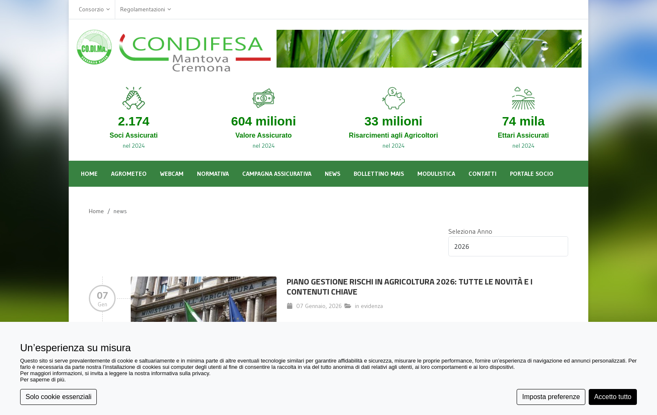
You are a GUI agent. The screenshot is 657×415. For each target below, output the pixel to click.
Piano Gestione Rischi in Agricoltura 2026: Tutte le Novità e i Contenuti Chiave (410, 286)
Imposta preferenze (551, 396)
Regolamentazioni (145, 9)
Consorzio (94, 9)
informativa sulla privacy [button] (180, 373)
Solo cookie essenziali (58, 396)
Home (96, 211)
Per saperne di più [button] (42, 379)
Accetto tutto (612, 396)
